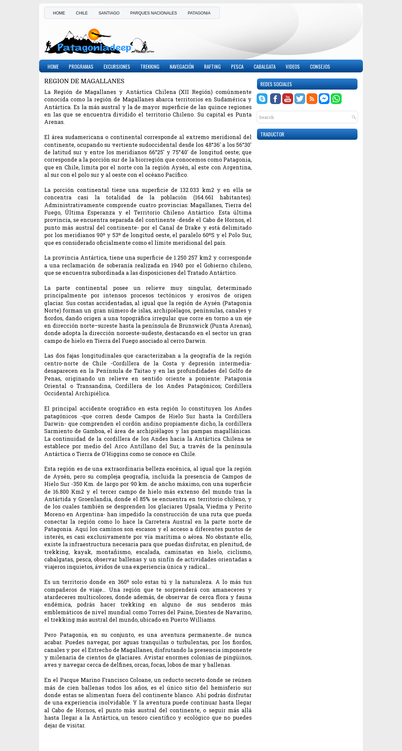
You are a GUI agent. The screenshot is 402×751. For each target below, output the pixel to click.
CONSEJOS (320, 66)
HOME (59, 13)
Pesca (237, 66)
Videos (293, 66)
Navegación (182, 66)
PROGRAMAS (81, 66)
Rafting (212, 66)
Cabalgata (265, 66)
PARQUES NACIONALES (153, 13)
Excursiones (117, 66)
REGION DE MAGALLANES (84, 81)
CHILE (82, 13)
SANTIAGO (108, 13)
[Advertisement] (279, 38)
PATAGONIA (199, 13)
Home (53, 66)
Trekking (150, 66)
